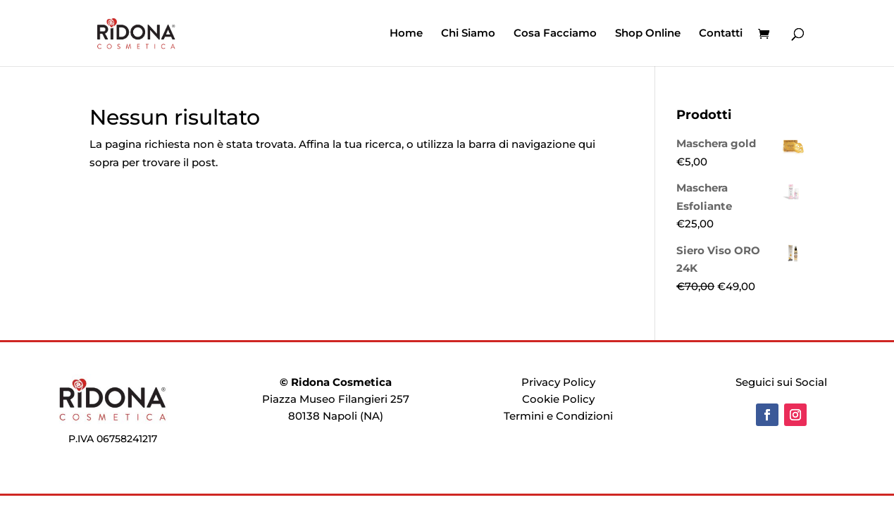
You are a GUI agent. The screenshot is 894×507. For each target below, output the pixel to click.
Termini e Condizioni (558, 416)
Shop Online (648, 33)
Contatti (721, 33)
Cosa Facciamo (555, 33)
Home (406, 33)
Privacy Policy (558, 382)
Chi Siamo (468, 33)
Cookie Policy (558, 399)
